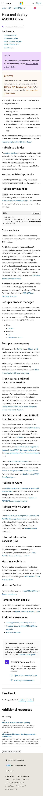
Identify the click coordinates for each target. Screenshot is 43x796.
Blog (6, 779)
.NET (9, 8)
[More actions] (39, 8)
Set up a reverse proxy (11, 44)
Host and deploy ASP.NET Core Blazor (17, 142)
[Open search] (33, 3)
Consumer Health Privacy (13, 783)
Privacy (25, 779)
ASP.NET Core (18, 8)
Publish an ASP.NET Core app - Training (16, 723)
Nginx (10, 328)
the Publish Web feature (18, 461)
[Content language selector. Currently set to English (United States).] (15, 760)
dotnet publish (11, 153)
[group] (21, 220)
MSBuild (20, 437)
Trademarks (20, 786)
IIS (9, 334)
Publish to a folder (10, 35)
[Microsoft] (21, 3)
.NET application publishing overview (21, 622)
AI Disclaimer (9, 776)
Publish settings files (11, 38)
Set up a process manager (13, 41)
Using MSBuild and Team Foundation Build (22, 453)
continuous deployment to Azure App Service (20, 470)
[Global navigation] (2, 3)
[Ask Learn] (35, 8)
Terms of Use (9, 786)
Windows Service (15, 337)
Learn (4, 8)
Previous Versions (23, 776)
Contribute (16, 779)
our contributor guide (26, 654)
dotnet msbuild (31, 528)
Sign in (38, 3)
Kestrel (19, 349)
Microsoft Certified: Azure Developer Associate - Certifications (19, 735)
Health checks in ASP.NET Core (27, 611)
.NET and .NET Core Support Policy (18, 87)
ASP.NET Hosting (13, 632)
